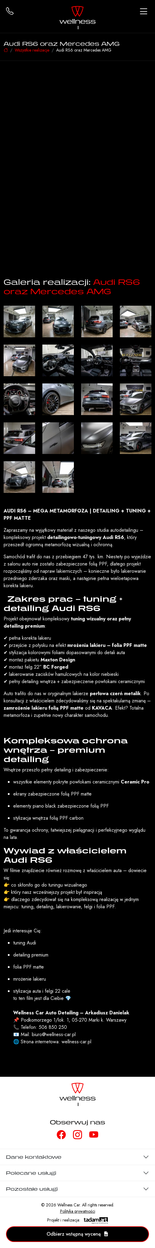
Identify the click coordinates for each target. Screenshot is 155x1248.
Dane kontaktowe (33, 1157)
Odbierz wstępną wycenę (77, 1234)
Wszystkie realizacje (32, 50)
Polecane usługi (31, 1173)
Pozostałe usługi (32, 1189)
